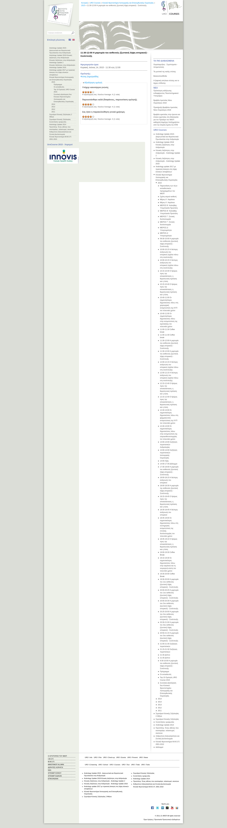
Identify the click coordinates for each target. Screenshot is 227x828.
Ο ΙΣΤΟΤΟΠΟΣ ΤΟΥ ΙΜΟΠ (57, 756)
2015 (53, 82)
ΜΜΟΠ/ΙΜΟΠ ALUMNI (56, 764)
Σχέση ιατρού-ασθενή (168, 197)
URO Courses (95, 3)
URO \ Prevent (132, 757)
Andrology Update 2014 (57, 124)
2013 (53, 107)
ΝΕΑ (155, 88)
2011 (53, 112)
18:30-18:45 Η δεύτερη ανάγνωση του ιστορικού (169, 512)
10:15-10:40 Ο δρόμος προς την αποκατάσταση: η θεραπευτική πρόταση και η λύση (168, 276)
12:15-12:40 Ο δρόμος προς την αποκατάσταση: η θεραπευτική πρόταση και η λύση (168, 388)
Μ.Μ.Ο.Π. (51, 761)
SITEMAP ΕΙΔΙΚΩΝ (55, 776)
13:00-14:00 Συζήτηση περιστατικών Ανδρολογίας (168, 444)
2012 (53, 109)
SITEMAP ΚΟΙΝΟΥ (54, 773)
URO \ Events (121, 757)
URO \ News (143, 757)
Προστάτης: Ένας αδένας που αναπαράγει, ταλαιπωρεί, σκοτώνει (167, 730)
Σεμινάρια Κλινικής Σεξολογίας (60, 119)
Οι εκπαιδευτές (59, 87)
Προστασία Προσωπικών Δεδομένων (167, 819)
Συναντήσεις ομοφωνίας (57, 122)
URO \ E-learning (91, 764)
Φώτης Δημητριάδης (89, 76)
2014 (53, 104)
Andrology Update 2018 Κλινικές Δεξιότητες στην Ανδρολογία (165, 144)
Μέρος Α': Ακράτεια (167, 199)
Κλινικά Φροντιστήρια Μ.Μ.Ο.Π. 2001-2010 (148, 787)
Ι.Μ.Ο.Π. (51, 759)
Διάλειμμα (159, 747)
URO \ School (103, 764)
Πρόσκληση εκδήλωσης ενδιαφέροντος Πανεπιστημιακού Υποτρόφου (166, 93)
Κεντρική (84, 3)
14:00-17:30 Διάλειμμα (168, 464)
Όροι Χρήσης (148, 819)
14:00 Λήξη (164, 461)
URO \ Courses (115, 764)
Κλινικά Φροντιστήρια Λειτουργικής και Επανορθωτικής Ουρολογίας (128, 3)
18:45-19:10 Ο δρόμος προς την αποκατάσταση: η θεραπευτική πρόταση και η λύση (168, 544)
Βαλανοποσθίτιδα (160, 76)
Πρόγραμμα (58, 84)
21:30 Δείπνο (165, 655)
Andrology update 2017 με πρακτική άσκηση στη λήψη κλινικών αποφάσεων (62, 72)
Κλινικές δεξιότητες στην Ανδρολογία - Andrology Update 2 (168, 153)
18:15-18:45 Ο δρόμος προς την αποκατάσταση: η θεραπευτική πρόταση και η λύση (168, 501)
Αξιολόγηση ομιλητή (93, 82)
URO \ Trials (135, 764)
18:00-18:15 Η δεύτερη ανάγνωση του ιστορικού (169, 480)
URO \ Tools (145, 764)
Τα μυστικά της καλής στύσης (164, 72)
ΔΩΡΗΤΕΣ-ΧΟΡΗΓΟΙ (55, 767)
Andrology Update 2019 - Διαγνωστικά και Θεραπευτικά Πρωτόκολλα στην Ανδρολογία (60, 50)
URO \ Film (98, 757)
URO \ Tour (126, 764)
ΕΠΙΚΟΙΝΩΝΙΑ (53, 778)
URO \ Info (88, 757)
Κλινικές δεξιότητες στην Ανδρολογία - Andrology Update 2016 (168, 161)
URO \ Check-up (109, 757)
